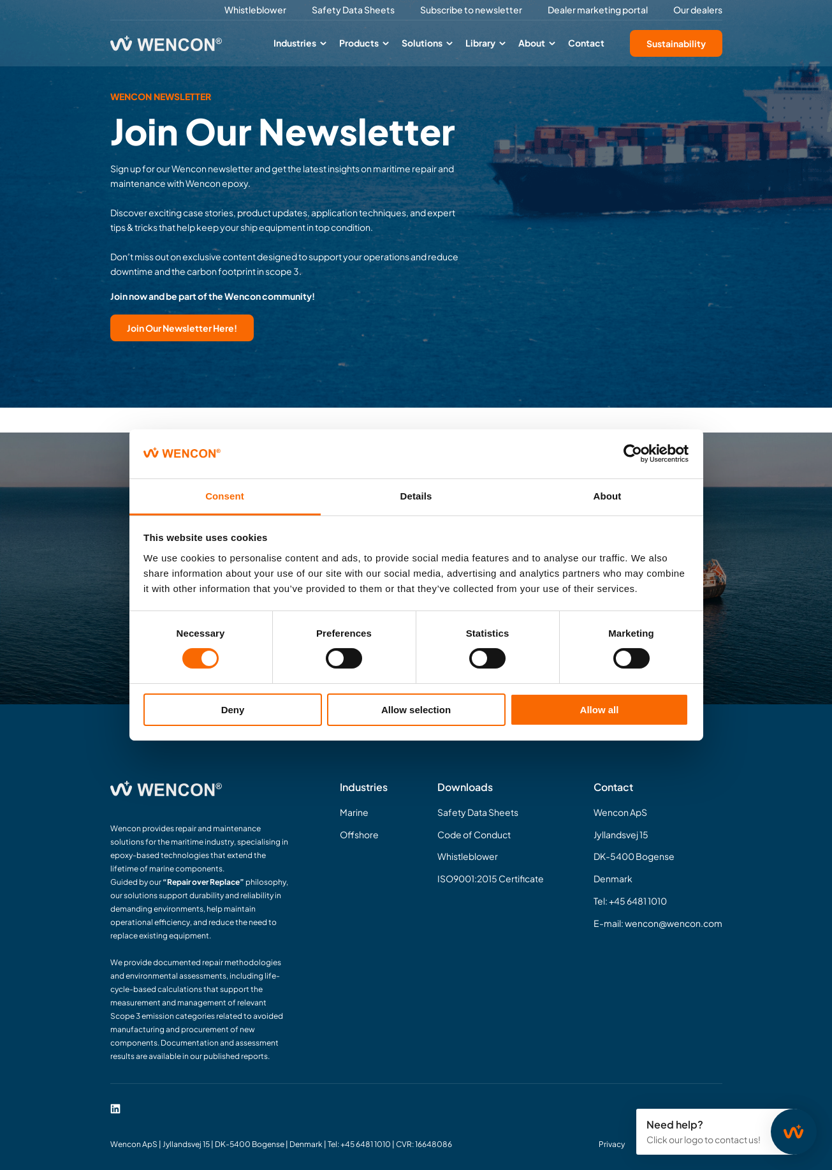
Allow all (599, 709)
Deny (233, 709)
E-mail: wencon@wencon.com (658, 923)
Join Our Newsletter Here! (182, 328)
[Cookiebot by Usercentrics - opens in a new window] (633, 453)
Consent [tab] (224, 496)
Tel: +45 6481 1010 (630, 901)
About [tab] (608, 496)
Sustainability (676, 43)
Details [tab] (416, 496)
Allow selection (416, 709)
